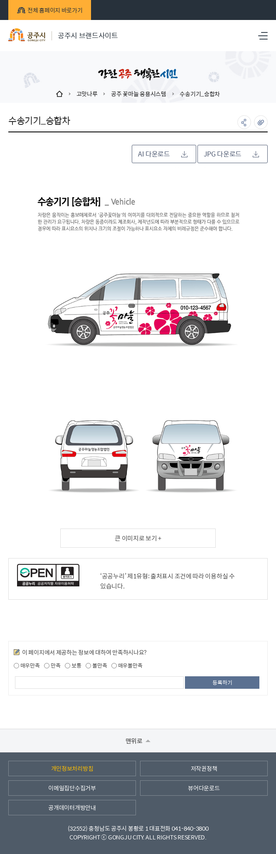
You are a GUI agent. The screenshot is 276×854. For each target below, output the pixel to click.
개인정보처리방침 (72, 768)
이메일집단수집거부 (72, 787)
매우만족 (27, 665)
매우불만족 (126, 665)
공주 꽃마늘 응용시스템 (138, 93)
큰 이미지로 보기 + (138, 538)
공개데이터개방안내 (72, 807)
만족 (52, 665)
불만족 (96, 665)
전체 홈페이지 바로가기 (50, 10)
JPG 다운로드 (231, 154)
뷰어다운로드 (203, 787)
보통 (73, 665)
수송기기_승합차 (200, 93)
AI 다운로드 (162, 154)
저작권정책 (204, 768)
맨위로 (138, 740)
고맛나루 (87, 93)
